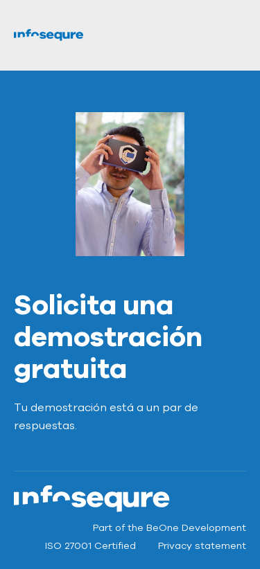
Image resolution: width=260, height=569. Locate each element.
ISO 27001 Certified (90, 545)
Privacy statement (202, 545)
